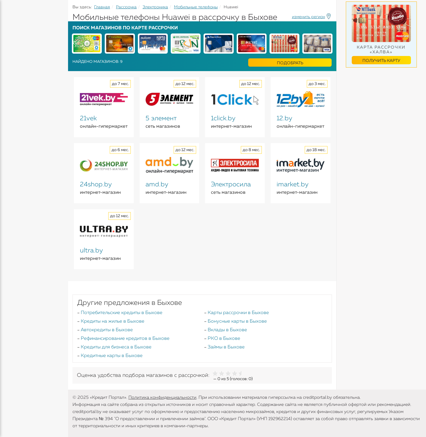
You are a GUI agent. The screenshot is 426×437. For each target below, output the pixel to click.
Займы (12, 89)
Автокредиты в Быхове (107, 330)
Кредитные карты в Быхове (112, 355)
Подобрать (290, 63)
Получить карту (381, 61)
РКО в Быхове (224, 338)
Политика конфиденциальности (162, 397)
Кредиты (14, 44)
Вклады (13, 65)
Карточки (15, 77)
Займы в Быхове (226, 347)
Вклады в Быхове (227, 330)
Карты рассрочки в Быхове (238, 312)
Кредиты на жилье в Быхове (112, 321)
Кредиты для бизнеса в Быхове (116, 347)
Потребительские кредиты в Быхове (121, 312)
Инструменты (20, 112)
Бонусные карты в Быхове (237, 321)
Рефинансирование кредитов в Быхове (125, 338)
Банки (11, 100)
